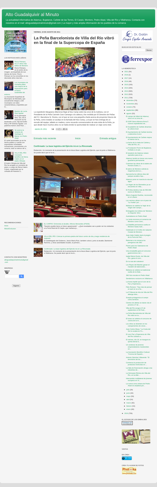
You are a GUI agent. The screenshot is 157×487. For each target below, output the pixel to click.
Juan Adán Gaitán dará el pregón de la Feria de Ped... (138, 236)
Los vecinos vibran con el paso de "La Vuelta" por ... (138, 201)
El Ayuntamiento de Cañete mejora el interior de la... (139, 138)
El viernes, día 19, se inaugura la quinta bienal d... (138, 341)
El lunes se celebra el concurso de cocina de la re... (139, 319)
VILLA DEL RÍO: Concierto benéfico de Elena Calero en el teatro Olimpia (21, 157)
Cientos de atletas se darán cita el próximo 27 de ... (138, 304)
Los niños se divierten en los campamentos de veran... (136, 325)
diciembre (130, 100)
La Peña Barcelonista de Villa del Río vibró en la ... (138, 314)
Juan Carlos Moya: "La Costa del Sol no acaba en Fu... (138, 330)
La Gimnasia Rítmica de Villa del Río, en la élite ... (138, 374)
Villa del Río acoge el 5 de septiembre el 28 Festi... (136, 309)
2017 (126, 78)
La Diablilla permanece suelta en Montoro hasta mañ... (138, 226)
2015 (126, 84)
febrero (129, 406)
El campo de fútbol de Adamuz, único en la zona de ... (137, 117)
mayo (128, 396)
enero (128, 409)
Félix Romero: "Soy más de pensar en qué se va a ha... (139, 288)
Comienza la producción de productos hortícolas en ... (136, 364)
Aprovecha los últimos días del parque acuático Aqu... (137, 175)
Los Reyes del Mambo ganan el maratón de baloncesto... (138, 266)
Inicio (78, 138)
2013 (126, 91)
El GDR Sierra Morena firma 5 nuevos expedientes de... (137, 122)
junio (128, 393)
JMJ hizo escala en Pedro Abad (137, 275)
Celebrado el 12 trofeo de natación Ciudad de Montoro (139, 231)
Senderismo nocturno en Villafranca (139, 278)
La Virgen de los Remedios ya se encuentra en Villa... (138, 186)
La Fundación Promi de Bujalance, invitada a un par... (139, 149)
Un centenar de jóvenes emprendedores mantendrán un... (137, 347)
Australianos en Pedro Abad (136, 216)
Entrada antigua (108, 138)
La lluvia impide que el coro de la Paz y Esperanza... (138, 283)
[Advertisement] (16, 186)
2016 (126, 81)
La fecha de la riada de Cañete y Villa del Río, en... (138, 143)
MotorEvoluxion (10, 229)
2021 (126, 71)
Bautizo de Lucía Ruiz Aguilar (21, 112)
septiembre (130, 110)
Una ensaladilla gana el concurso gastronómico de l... (138, 252)
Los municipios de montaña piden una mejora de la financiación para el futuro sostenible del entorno (16, 88)
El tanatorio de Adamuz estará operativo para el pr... (137, 154)
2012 (126, 94)
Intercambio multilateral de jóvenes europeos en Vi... (139, 379)
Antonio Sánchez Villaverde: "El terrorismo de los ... (137, 358)
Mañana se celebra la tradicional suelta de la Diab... (138, 271)
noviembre (130, 104)
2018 (126, 75)
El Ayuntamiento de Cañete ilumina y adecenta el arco (139, 133)
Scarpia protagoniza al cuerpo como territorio (137, 298)
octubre (129, 107)
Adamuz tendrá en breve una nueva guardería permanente (139, 159)
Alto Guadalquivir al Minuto (32, 14)
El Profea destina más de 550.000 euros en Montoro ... (138, 191)
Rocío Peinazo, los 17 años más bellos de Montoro (21, 64)
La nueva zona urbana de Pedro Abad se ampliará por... (138, 385)
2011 (126, 98)
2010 (126, 413)
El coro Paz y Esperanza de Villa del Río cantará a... (138, 335)
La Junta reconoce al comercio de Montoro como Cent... (138, 220)
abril (128, 399)
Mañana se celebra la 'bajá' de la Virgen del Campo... (138, 207)
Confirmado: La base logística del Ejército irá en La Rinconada (63, 146)
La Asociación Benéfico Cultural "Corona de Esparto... (138, 353)
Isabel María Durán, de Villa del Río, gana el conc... (137, 257)
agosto (129, 113)
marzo (128, 403)
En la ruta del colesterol (134, 261)
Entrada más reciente (45, 138)
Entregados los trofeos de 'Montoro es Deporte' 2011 (139, 212)
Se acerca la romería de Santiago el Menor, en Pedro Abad (21, 134)
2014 (126, 88)
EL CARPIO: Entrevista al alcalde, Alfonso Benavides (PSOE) (67, 224)
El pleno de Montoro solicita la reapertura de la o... (137, 170)
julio (128, 390)
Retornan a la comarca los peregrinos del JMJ (136, 241)
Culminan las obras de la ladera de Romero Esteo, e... (139, 164)
